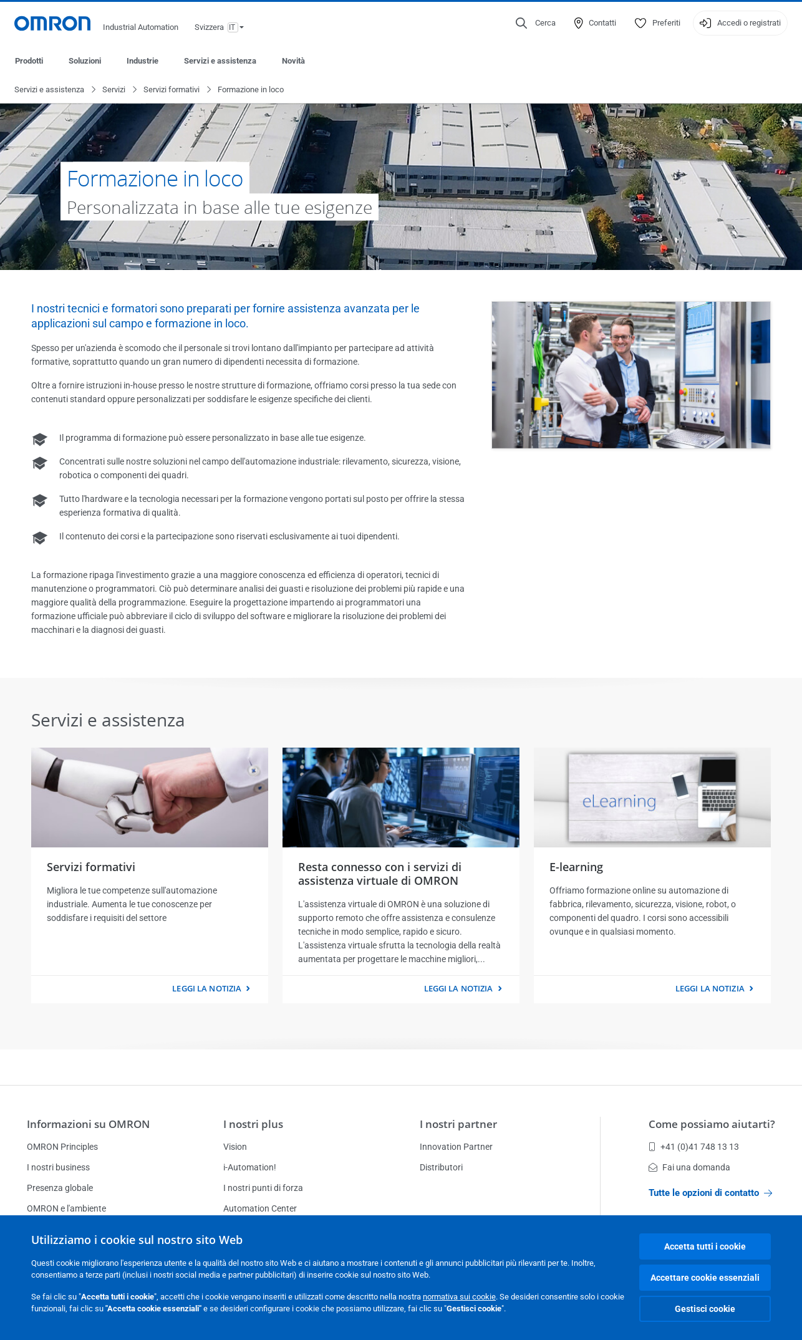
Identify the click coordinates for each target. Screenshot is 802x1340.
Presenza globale (60, 1188)
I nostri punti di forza (263, 1188)
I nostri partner (458, 1124)
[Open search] (536, 23)
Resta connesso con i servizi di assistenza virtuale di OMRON (379, 874)
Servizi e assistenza (220, 60)
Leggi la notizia (206, 989)
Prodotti (29, 60)
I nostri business (58, 1167)
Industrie (142, 60)
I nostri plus (253, 1124)
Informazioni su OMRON (88, 1124)
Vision (235, 1147)
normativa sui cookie (459, 1296)
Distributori (441, 1167)
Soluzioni (85, 60)
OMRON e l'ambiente (66, 1208)
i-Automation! (249, 1167)
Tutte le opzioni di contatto (710, 1192)
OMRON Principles (62, 1147)
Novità (293, 60)
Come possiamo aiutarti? (712, 1124)
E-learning (576, 867)
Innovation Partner (456, 1147)
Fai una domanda (689, 1167)
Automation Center (260, 1208)
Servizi (113, 90)
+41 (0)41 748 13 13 (694, 1147)
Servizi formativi (171, 90)
